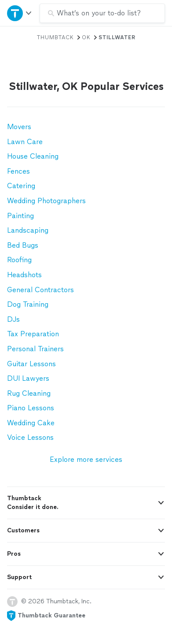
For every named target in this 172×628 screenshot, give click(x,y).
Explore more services (86, 459)
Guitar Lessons (31, 364)
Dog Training (27, 304)
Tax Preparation (33, 334)
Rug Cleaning (29, 393)
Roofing (19, 260)
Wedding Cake (31, 423)
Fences (18, 171)
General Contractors (40, 290)
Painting (20, 216)
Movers (19, 127)
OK (86, 37)
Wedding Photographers (46, 201)
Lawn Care (25, 141)
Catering (21, 186)
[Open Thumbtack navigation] (20, 13)
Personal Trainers (35, 349)
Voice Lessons (30, 437)
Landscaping (27, 230)
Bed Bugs (22, 245)
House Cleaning (33, 156)
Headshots (24, 275)
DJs (13, 319)
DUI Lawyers (28, 378)
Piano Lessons (30, 408)
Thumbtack (55, 37)
